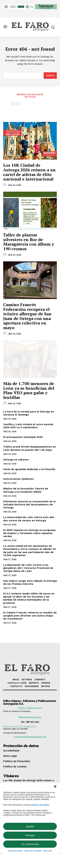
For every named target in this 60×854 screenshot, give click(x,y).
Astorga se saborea (15, 459)
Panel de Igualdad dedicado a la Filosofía (29, 469)
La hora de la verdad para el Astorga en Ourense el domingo (28, 413)
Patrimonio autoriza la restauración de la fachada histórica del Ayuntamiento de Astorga (29, 504)
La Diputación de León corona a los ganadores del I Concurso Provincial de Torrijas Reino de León (28, 568)
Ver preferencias (30, 844)
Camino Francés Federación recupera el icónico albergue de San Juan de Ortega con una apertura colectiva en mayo (27, 316)
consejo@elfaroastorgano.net (30, 737)
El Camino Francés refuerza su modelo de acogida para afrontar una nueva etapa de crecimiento (30, 615)
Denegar (30, 835)
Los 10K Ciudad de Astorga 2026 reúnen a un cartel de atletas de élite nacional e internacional (29, 172)
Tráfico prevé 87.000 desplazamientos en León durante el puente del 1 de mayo (29, 448)
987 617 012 (32, 722)
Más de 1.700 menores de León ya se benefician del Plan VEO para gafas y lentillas (28, 390)
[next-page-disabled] (18, 104)
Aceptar (30, 826)
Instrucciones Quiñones (18, 478)
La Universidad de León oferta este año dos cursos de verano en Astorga (28, 519)
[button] (55, 786)
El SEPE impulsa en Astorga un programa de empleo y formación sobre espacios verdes (29, 533)
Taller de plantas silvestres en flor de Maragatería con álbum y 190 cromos (28, 241)
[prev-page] (13, 104)
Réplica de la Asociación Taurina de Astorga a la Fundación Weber (25, 490)
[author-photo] (5, 185)
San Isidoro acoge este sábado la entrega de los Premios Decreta (30, 582)
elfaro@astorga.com (30, 717)
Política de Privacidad (32, 850)
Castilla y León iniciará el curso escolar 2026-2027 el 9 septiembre (28, 426)
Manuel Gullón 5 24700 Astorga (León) (19, 726)
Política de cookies (15, 850)
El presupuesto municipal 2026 (23, 437)
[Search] (50, 75)
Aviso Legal (47, 850)
